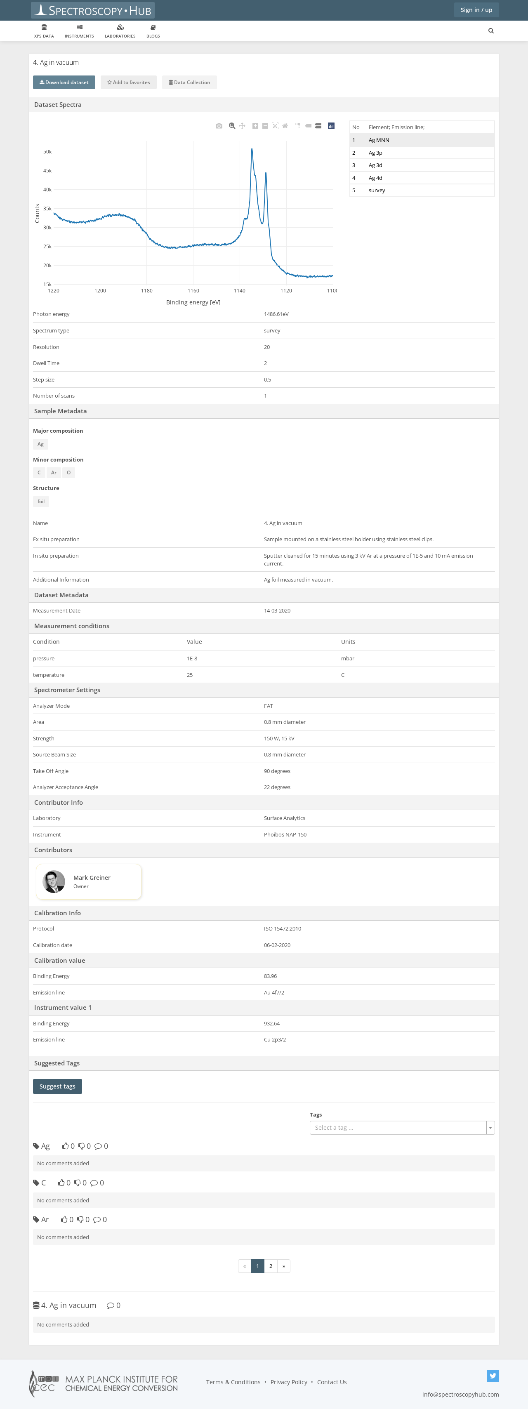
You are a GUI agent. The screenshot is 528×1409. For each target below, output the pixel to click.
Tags (316, 1114)
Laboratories (120, 31)
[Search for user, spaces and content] (491, 31)
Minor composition (58, 459)
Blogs (153, 31)
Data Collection (189, 82)
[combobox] (402, 1128)
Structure (46, 488)
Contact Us (332, 1382)
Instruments (79, 31)
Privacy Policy (289, 1382)
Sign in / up (477, 10)
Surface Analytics (284, 818)
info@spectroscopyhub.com (460, 1394)
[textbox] (400, 1128)
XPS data (44, 31)
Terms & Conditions (233, 1382)
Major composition (58, 430)
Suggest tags (57, 1086)
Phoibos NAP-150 (285, 834)
